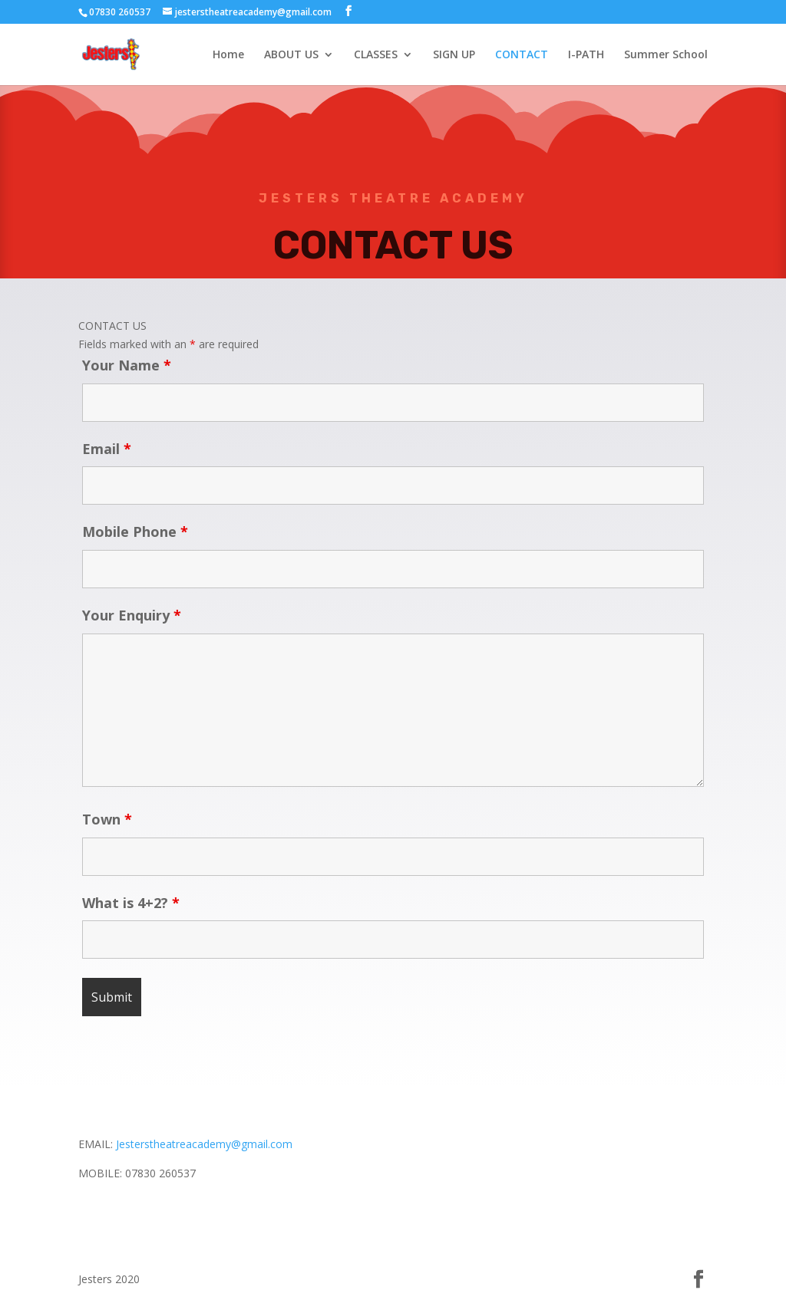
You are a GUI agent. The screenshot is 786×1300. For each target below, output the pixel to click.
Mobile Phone (135, 531)
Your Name (126, 365)
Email (106, 448)
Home (228, 55)
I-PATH (586, 55)
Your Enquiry (131, 615)
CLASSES (376, 55)
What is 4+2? (131, 903)
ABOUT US (291, 55)
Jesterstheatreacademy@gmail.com (204, 1144)
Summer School (666, 55)
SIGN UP (454, 55)
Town (107, 819)
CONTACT (521, 55)
